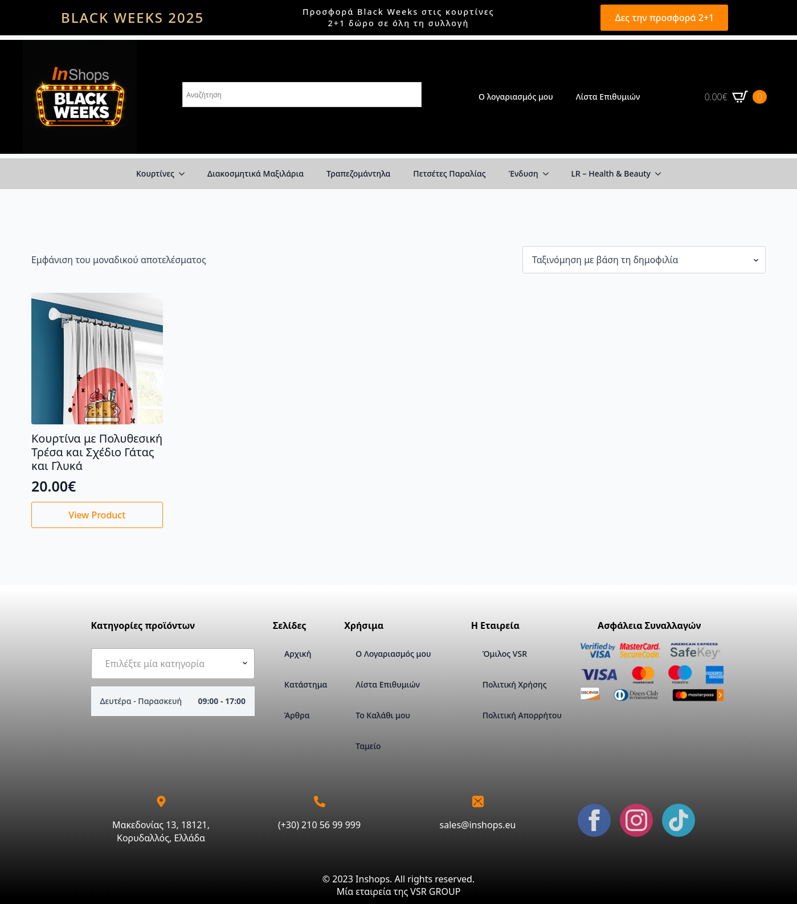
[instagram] (636, 820)
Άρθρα (296, 715)
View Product (96, 515)
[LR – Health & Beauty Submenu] (661, 173)
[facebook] (594, 820)
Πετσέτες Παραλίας (449, 173)
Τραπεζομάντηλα (358, 173)
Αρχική (297, 653)
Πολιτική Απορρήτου (522, 715)
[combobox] (173, 663)
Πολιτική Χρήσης (515, 684)
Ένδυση (523, 173)
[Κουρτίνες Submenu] (185, 173)
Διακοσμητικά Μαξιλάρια (255, 173)
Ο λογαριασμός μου (516, 96)
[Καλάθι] (735, 96)
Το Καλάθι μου (382, 715)
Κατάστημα (305, 684)
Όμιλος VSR (505, 653)
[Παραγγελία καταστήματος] (644, 259)
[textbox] (168, 664)
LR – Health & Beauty (611, 173)
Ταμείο (368, 746)
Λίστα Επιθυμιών (608, 96)
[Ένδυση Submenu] (549, 173)
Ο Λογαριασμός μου (393, 653)
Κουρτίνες (155, 173)
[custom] (678, 820)
